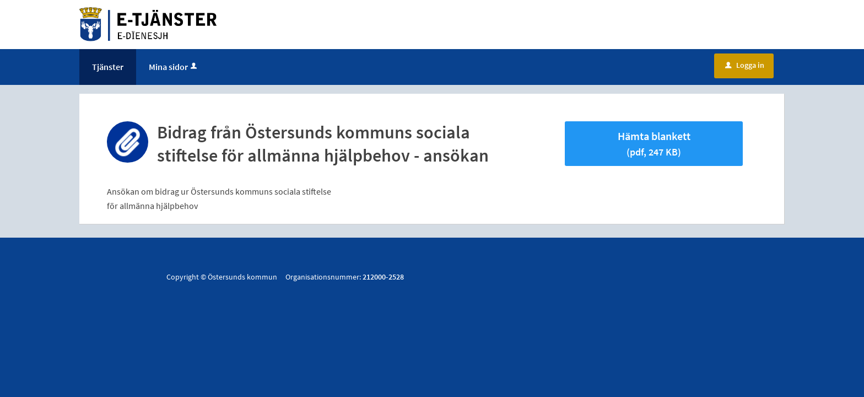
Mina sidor (174, 66)
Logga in (744, 65)
